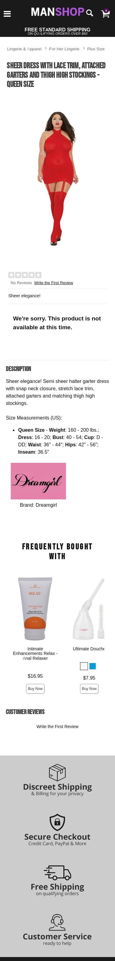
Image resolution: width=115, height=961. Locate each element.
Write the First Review (53, 282)
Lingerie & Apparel (24, 48)
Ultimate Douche (89, 649)
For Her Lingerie (64, 48)
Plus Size (96, 48)
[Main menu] (7, 14)
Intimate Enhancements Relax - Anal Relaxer (35, 653)
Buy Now (35, 688)
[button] (84, 666)
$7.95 (89, 678)
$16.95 (35, 676)
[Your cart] (105, 13)
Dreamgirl (46, 505)
